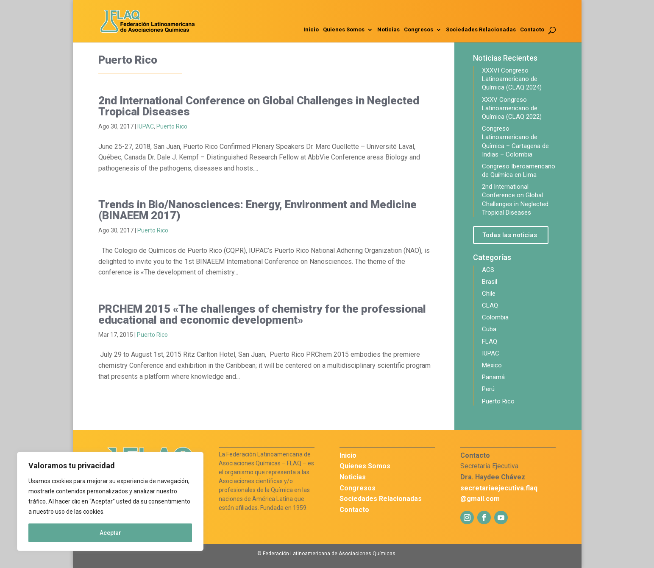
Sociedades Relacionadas (481, 30)
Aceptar (110, 532)
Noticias (388, 30)
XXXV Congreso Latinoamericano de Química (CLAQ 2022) (512, 108)
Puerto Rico (171, 126)
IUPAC (145, 126)
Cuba (489, 329)
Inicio (311, 30)
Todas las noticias (509, 235)
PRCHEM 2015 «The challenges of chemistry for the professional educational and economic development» (262, 314)
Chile (488, 293)
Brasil (489, 281)
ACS (488, 270)
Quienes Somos (344, 30)
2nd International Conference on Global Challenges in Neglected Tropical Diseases (258, 106)
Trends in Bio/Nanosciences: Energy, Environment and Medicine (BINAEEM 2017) (257, 210)
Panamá (493, 377)
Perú (488, 389)
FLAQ (489, 341)
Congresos (418, 30)
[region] (110, 501)
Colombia (495, 317)
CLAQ (490, 305)
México (492, 365)
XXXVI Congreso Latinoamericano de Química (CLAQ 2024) (512, 79)
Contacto (532, 30)
